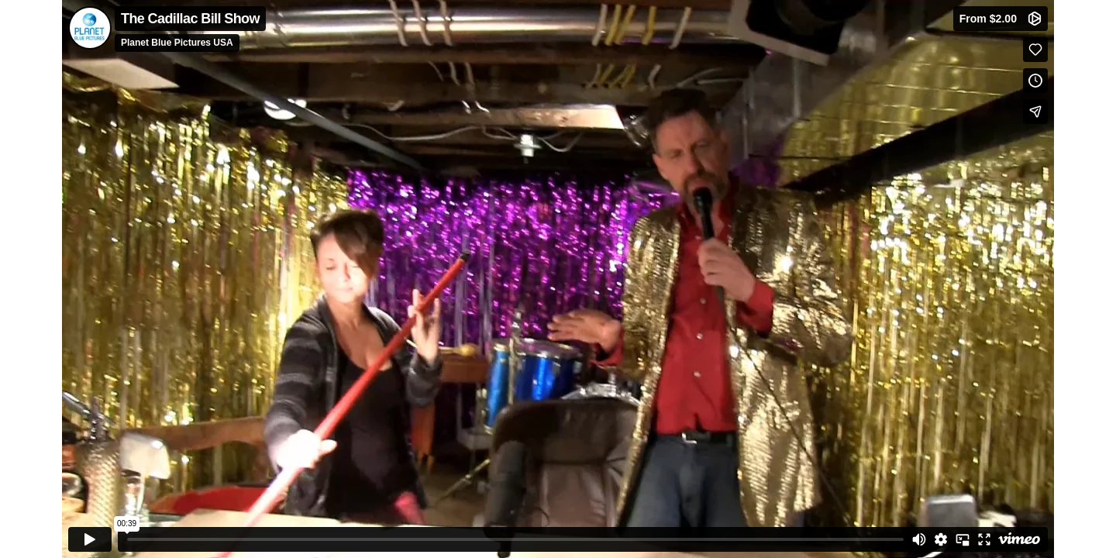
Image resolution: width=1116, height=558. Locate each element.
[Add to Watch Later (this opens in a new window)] (1035, 80)
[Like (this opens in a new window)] (1035, 49)
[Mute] (919, 539)
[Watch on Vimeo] (1019, 539)
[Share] (1035, 111)
